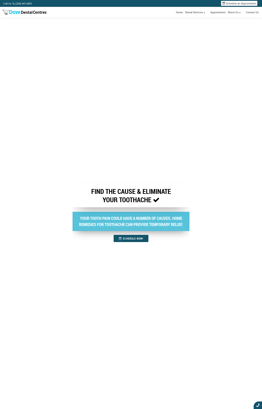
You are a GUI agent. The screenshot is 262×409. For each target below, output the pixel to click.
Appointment (217, 12)
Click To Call (258, 405)
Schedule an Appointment (239, 3)
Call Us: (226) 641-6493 (17, 3)
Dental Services (195, 12)
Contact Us (252, 12)
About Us (234, 12)
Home (179, 12)
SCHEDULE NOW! (131, 238)
